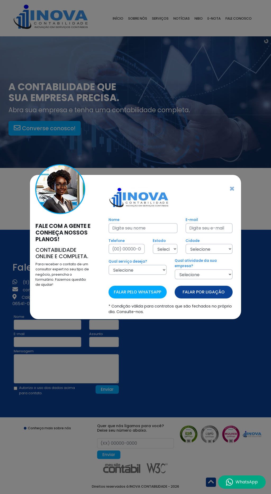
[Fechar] (232, 188)
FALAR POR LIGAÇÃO (204, 292)
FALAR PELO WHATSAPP (137, 292)
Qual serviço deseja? (128, 261)
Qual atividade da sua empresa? (196, 263)
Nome (114, 219)
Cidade (193, 240)
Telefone (117, 240)
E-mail (192, 219)
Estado (159, 240)
